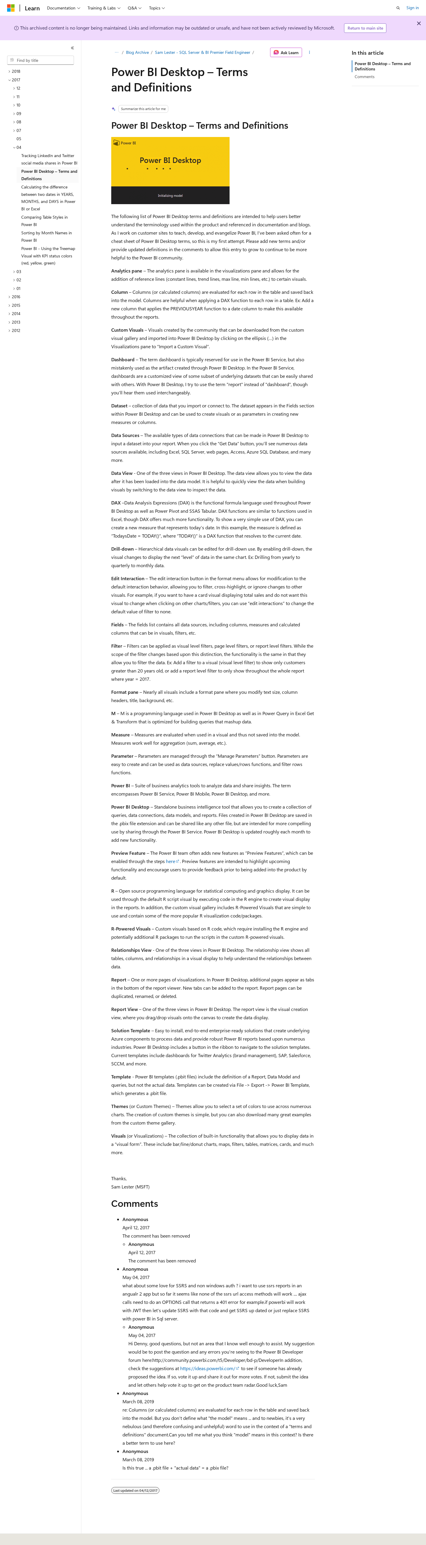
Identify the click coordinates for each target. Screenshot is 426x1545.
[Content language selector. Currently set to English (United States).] (34, 1536)
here (170, 861)
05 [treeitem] (19, 138)
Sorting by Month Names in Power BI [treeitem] (46, 236)
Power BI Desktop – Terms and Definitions (383, 66)
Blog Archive (137, 52)
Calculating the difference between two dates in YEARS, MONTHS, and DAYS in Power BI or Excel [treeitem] (48, 198)
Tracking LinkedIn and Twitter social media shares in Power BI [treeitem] (49, 159)
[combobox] (40, 60)
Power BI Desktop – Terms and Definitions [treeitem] (49, 174)
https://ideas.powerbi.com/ (207, 1368)
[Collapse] (72, 48)
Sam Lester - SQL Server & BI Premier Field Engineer (202, 52)
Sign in (412, 7)
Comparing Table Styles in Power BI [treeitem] (44, 220)
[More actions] (309, 52)
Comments (365, 76)
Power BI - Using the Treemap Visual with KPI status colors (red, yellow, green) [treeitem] (48, 256)
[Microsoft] (11, 8)
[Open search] (398, 8)
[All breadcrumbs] (116, 52)
